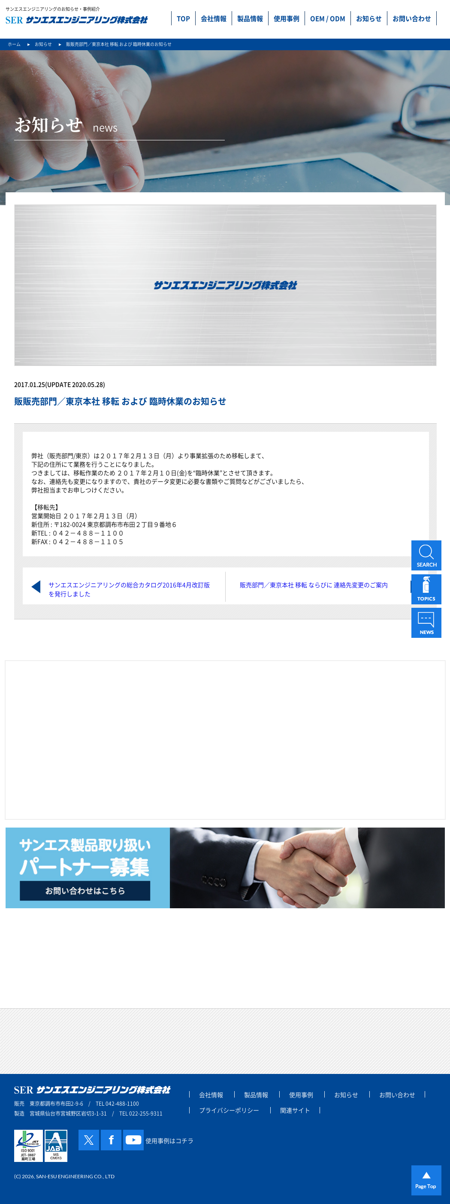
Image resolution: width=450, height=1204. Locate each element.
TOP (183, 18)
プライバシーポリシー (229, 1110)
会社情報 (214, 18)
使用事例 (286, 18)
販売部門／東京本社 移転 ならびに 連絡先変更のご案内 (314, 584)
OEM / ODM (327, 18)
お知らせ (369, 18)
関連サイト (295, 1110)
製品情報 (250, 18)
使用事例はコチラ (169, 1140)
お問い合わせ (412, 18)
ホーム (14, 44)
